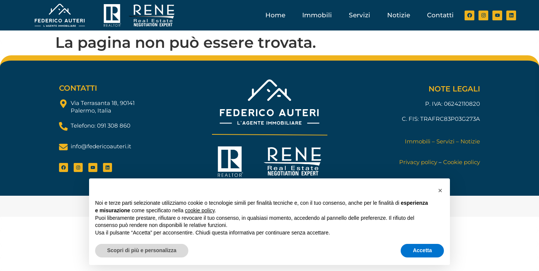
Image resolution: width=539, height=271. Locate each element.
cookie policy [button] (200, 210)
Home (275, 15)
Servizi (359, 15)
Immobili (317, 15)
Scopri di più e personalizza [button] (141, 250)
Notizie (398, 15)
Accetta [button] (422, 250)
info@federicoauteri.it (101, 146)
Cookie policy (461, 162)
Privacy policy (418, 162)
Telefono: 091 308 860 (100, 125)
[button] (440, 190)
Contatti (440, 15)
